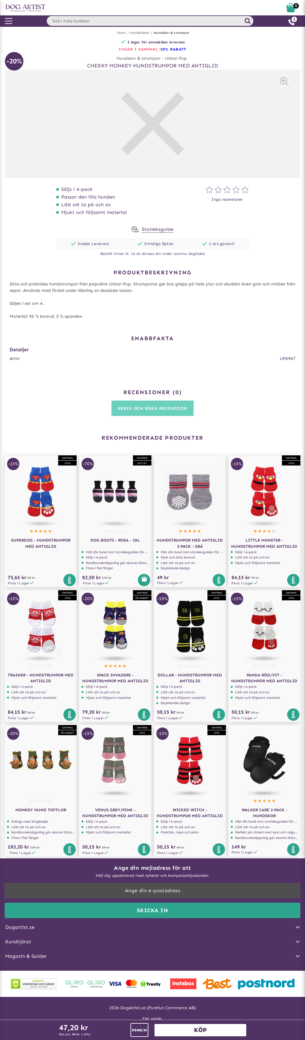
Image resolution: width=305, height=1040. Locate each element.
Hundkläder (139, 33)
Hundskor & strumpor (171, 33)
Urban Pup (176, 58)
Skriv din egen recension (152, 408)
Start (121, 33)
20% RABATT (173, 49)
